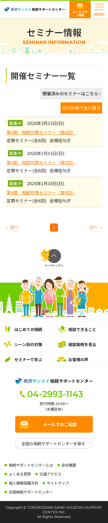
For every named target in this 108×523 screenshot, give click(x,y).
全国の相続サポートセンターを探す (53, 443)
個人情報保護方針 (23, 483)
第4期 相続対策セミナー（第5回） (41, 162)
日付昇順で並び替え (81, 108)
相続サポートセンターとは (31, 465)
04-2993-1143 (55, 394)
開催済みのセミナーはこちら (70, 93)
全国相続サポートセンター (31, 492)
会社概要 (68, 465)
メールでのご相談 (80, 13)
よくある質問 (20, 474)
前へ (14, 227)
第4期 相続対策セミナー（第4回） (41, 192)
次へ (93, 227)
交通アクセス (50, 474)
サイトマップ (58, 483)
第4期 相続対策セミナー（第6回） (41, 132)
